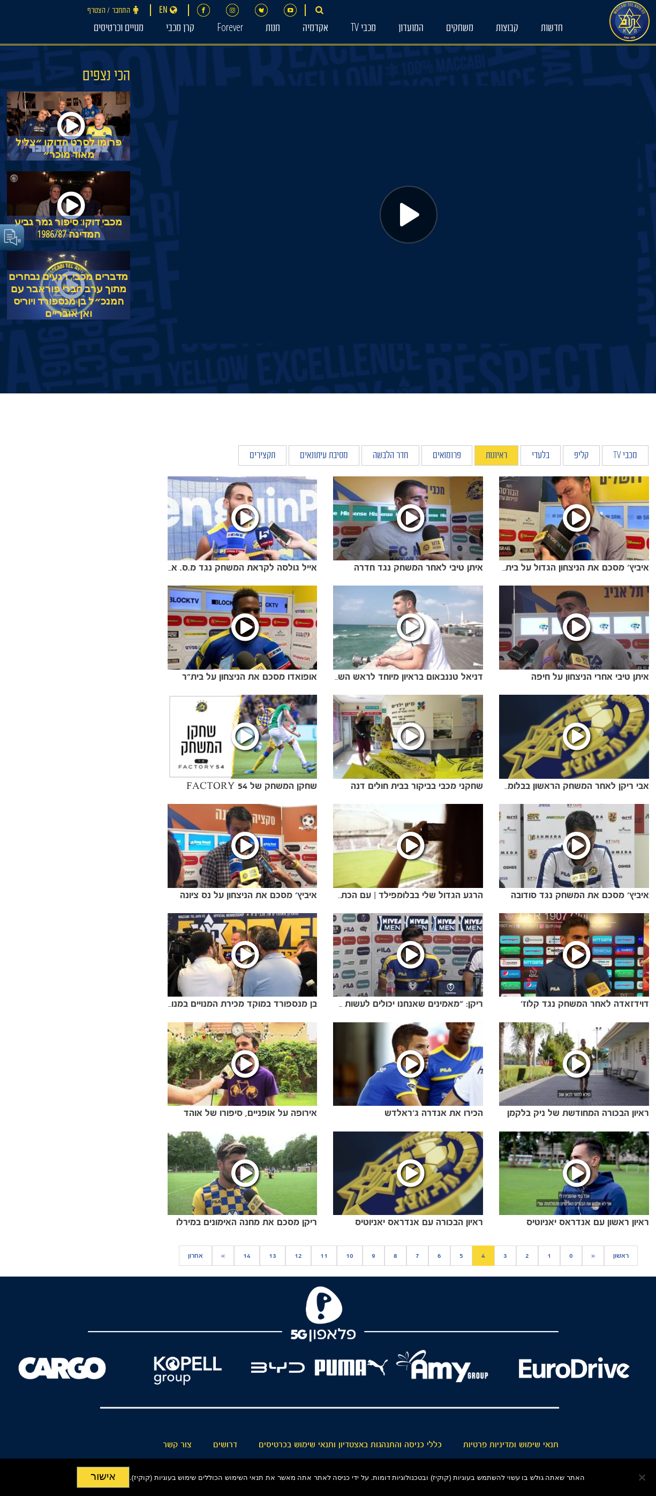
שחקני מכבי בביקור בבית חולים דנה (417, 785)
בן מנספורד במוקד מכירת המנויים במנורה (239, 1003)
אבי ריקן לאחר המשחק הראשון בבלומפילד (569, 785)
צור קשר (177, 1444)
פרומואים (447, 456)
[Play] (409, 215)
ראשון (621, 1255)
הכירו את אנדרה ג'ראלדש (433, 1112)
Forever (230, 29)
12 (298, 1255)
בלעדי (540, 456)
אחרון (195, 1255)
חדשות (552, 29)
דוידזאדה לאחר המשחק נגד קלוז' (585, 1003)
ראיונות (496, 456)
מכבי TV (363, 29)
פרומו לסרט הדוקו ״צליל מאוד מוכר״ (69, 148)
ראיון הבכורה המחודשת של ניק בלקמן (578, 1112)
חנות (273, 29)
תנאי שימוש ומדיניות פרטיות (511, 1444)
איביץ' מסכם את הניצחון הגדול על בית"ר (573, 567)
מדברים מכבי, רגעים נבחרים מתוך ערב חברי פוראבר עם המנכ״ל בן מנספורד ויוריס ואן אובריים (68, 295)
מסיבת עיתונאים (324, 456)
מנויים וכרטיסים (119, 29)
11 (324, 1255)
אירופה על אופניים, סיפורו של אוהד (250, 1112)
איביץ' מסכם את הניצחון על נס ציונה (248, 895)
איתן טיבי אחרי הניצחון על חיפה (590, 676)
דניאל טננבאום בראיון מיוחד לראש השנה (406, 676)
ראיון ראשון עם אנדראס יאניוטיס (587, 1222)
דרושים (225, 1444)
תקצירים (262, 456)
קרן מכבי (180, 29)
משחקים (459, 29)
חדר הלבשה (390, 456)
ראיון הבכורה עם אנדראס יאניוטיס (419, 1222)
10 (349, 1255)
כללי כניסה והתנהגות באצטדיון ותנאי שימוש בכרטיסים (350, 1444)
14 (247, 1255)
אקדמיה (315, 29)
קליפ (581, 456)
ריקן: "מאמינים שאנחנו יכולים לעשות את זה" (399, 1003)
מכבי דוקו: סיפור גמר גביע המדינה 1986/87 (68, 228)
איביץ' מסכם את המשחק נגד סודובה (580, 895)
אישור (103, 1476)
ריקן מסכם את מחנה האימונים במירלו (246, 1222)
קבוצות (507, 29)
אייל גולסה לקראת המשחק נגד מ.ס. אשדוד (234, 567)
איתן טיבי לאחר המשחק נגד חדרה (418, 567)
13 (272, 1255)
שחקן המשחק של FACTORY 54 (251, 785)
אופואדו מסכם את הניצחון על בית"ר (249, 676)
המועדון (411, 29)
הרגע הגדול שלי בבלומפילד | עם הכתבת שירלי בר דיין (381, 895)
